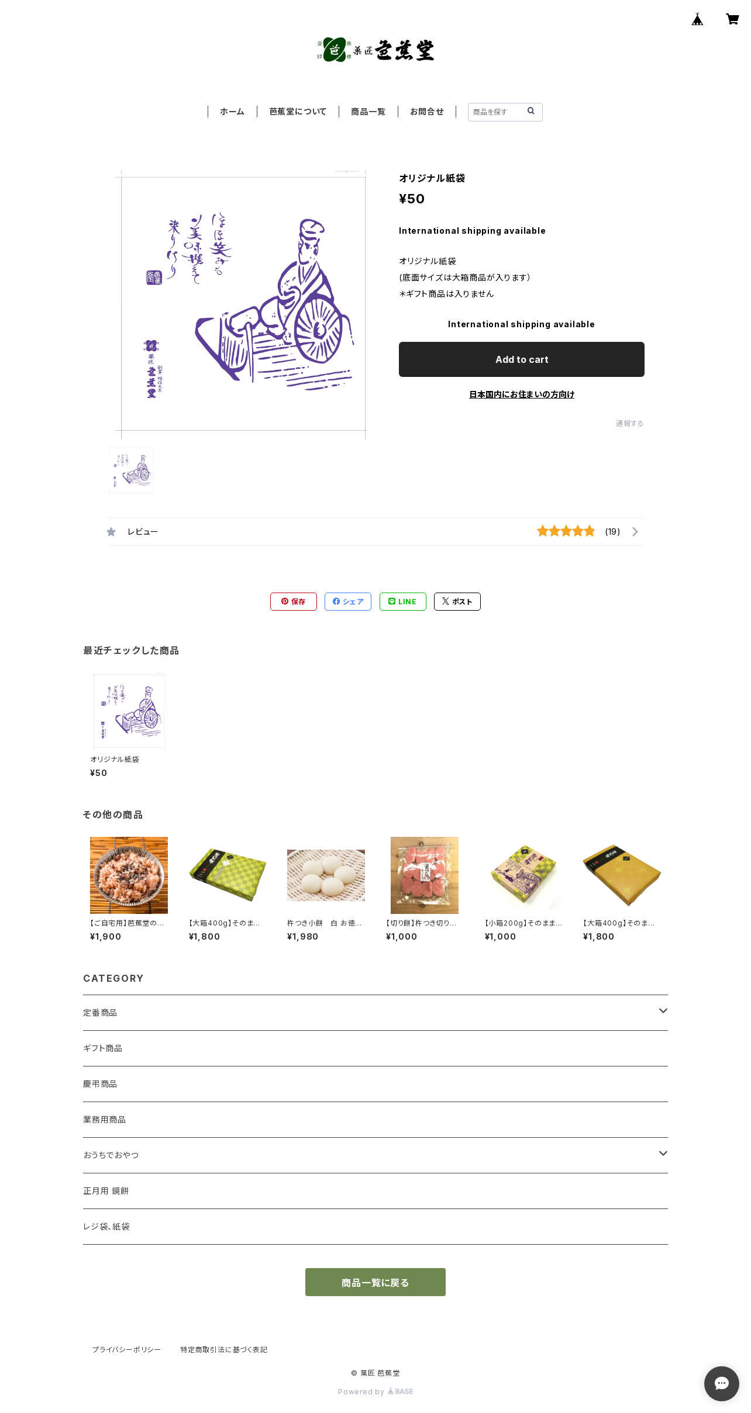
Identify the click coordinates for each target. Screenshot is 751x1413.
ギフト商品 (103, 1048)
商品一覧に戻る (375, 1283)
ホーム (232, 111)
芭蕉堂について (298, 111)
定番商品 (100, 1012)
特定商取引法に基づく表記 (224, 1349)
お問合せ (427, 111)
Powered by (375, 1391)
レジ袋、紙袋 (106, 1226)
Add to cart (522, 359)
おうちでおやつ (111, 1155)
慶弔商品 (100, 1084)
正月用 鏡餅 (106, 1191)
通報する (630, 423)
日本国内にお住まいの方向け (521, 394)
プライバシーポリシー (126, 1349)
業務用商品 (104, 1119)
